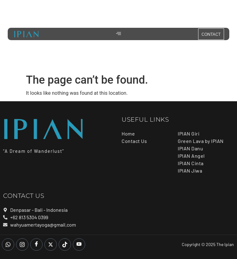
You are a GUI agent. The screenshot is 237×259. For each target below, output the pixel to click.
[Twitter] (50, 244)
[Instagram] (22, 244)
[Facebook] (36, 244)
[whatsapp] (8, 244)
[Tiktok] (65, 244)
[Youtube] (79, 244)
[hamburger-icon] (119, 34)
